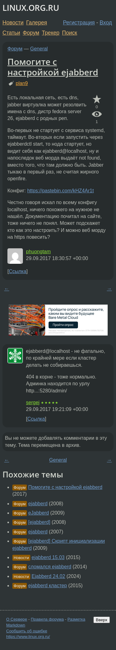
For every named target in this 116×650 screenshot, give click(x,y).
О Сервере (16, 619)
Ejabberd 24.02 (48, 576)
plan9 (22, 83)
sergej (33, 402)
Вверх (101, 620)
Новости (13, 22)
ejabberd (37, 503)
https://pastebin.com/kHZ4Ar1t (60, 190)
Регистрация (79, 22)
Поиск (69, 33)
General (39, 48)
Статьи (11, 33)
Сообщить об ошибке (26, 631)
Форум (31, 33)
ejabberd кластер (47, 585)
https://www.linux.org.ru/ (28, 636)
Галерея (36, 22)
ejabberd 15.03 (48, 557)
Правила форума (47, 619)
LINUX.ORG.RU (30, 7)
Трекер (50, 33)
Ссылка (17, 271)
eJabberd (38, 512)
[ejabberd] (39, 522)
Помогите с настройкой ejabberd (52, 67)
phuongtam (38, 251)
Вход (106, 22)
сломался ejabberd (49, 566)
